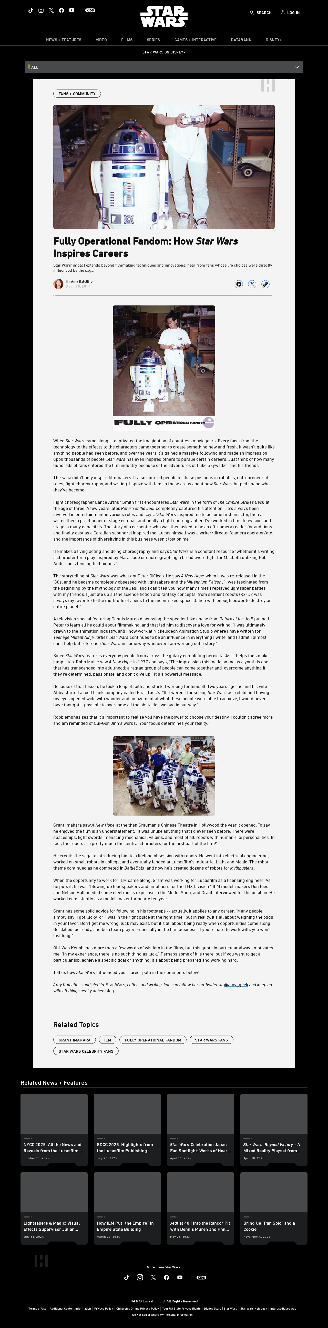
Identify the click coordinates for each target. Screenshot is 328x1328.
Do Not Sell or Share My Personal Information (162, 1314)
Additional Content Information (70, 1308)
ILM (107, 1040)
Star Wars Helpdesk (253, 1308)
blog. (110, 990)
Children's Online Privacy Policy (137, 1308)
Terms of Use (37, 1308)
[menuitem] (101, 41)
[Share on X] (252, 284)
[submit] (251, 12)
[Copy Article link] (265, 284)
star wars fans (211, 1040)
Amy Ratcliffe (82, 281)
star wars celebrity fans (86, 1051)
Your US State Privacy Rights (181, 1308)
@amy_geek (236, 984)
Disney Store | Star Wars (220, 1308)
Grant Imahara (74, 1040)
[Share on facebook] (239, 284)
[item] (64, 41)
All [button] (34, 67)
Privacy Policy (103, 1308)
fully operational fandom (153, 1040)
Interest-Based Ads (283, 1308)
